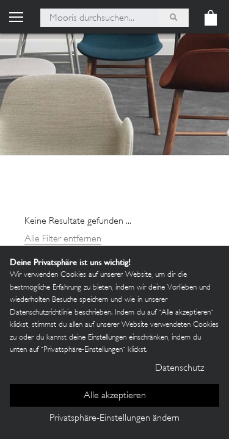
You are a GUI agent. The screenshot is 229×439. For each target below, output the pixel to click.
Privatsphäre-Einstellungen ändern (114, 418)
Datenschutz (179, 368)
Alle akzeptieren (115, 396)
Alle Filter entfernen (62, 239)
